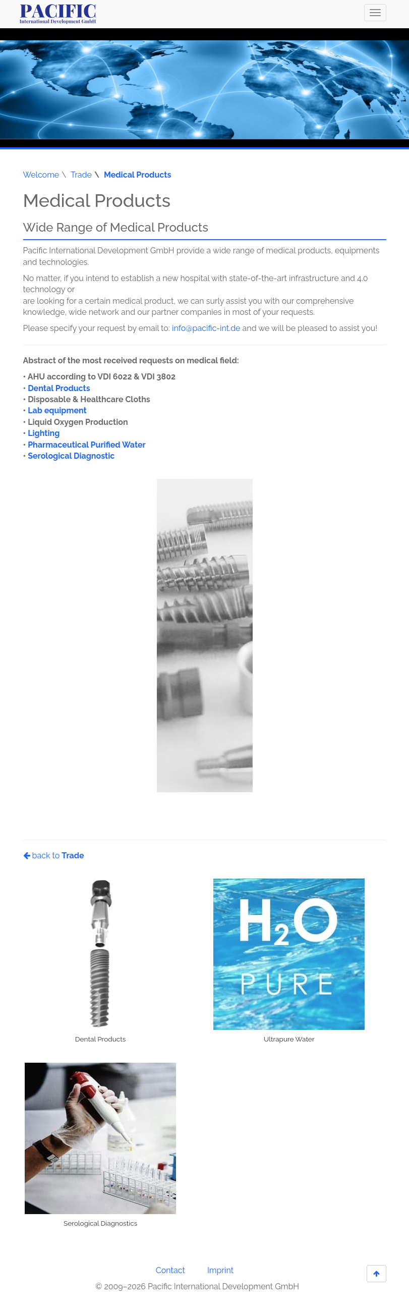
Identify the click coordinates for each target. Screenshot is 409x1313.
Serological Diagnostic (71, 456)
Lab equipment (57, 410)
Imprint (220, 1270)
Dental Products (59, 388)
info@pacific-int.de (206, 328)
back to (53, 855)
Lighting (44, 433)
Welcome (41, 175)
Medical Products (137, 175)
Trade (81, 175)
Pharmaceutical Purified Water (87, 445)
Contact (170, 1270)
